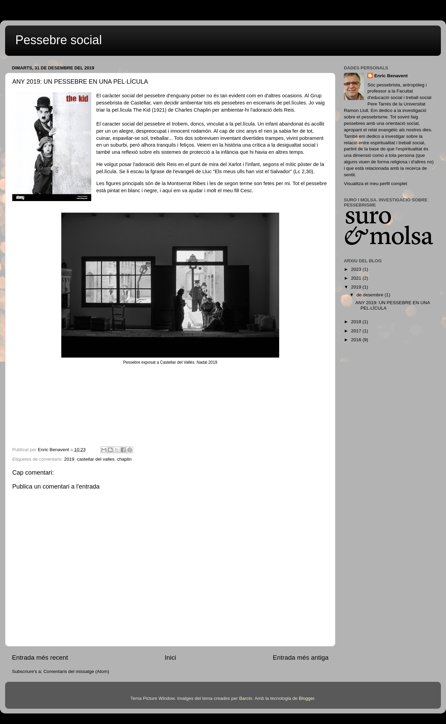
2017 (357, 330)
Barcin (245, 698)
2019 (69, 459)
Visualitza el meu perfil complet (375, 183)
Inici (170, 657)
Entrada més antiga (301, 657)
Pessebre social (58, 40)
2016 (357, 339)
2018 (357, 321)
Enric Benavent (391, 75)
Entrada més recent (40, 657)
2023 (357, 269)
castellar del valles (95, 459)
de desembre (370, 294)
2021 (357, 278)
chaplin (124, 459)
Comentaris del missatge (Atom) (76, 671)
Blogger (306, 698)
